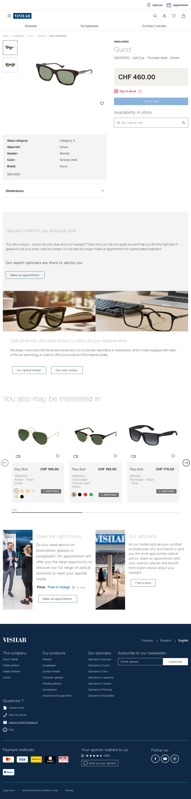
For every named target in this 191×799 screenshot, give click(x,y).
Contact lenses (51, 671)
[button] (164, 16)
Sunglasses (18, 36)
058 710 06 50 (17, 715)
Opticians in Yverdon (99, 683)
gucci (31, 36)
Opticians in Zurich (99, 665)
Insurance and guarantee (57, 695)
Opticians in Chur (98, 671)
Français (148, 640)
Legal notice (9, 790)
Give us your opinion (99, 763)
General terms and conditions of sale (40, 790)
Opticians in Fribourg (100, 689)
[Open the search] (155, 16)
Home (6, 36)
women (41, 36)
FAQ (11, 729)
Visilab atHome (11, 671)
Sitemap (69, 790)
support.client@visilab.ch (23, 722)
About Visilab (10, 659)
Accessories (50, 689)
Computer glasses (53, 677)
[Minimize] (183, 16)
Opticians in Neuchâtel (101, 695)
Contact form (13, 707)
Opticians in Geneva (99, 659)
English (183, 640)
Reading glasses (52, 683)
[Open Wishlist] (174, 16)
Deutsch (166, 640)
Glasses (47, 659)
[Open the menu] (10, 16)
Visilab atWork (11, 665)
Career (7, 677)
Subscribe (175, 662)
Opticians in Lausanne (100, 677)
